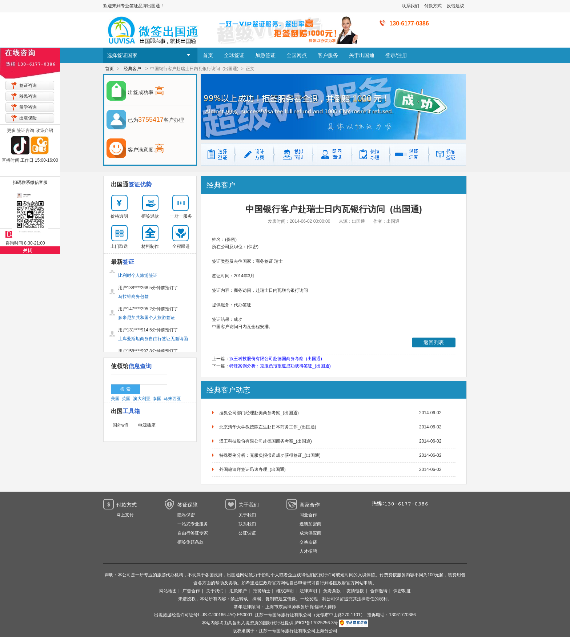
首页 (208, 55)
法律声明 (308, 590)
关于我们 (247, 514)
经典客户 (132, 68)
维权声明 (285, 590)
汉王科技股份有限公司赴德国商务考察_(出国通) (275, 358)
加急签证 (265, 55)
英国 (126, 398)
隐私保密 (186, 514)
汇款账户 (238, 590)
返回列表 (434, 342)
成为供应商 (310, 533)
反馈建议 (455, 5)
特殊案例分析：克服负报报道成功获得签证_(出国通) (280, 365)
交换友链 (308, 542)
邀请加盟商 (310, 524)
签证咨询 (28, 85)
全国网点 (296, 55)
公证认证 (247, 533)
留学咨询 (28, 107)
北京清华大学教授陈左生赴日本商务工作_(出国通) (267, 427)
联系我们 (410, 5)
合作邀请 (379, 590)
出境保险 (28, 118)
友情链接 (355, 590)
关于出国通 (361, 55)
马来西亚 (172, 398)
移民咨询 (28, 96)
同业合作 (308, 514)
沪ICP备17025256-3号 (316, 622)
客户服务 (328, 55)
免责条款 (332, 590)
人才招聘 (308, 551)
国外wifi (120, 425)
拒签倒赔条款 (190, 542)
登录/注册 (396, 55)
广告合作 (191, 590)
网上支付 (125, 514)
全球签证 (234, 55)
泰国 (157, 398)
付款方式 (433, 5)
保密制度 (402, 590)
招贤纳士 (261, 590)
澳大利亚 (141, 398)
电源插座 (147, 425)
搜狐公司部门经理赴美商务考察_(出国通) (259, 412)
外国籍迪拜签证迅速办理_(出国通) (252, 469)
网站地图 (168, 590)
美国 (115, 398)
